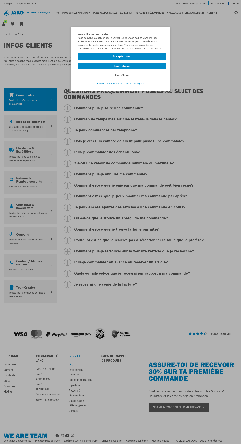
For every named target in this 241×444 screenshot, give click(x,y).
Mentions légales (135, 83)
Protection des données (110, 83)
